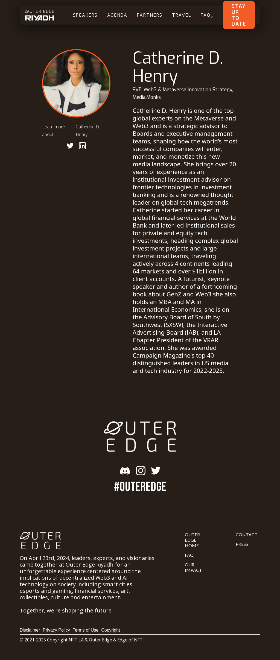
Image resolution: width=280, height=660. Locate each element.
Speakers (85, 15)
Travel (181, 15)
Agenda (117, 15)
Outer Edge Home (192, 540)
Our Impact (193, 567)
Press (242, 544)
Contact (247, 534)
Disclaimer (30, 630)
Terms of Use (85, 630)
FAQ (207, 15)
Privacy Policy (56, 630)
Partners (149, 15)
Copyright (110, 630)
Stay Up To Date (239, 15)
